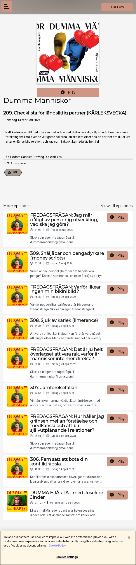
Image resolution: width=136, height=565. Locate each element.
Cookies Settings (67, 558)
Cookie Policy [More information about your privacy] (57, 547)
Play (68, 92)
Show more (16, 163)
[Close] (129, 539)
